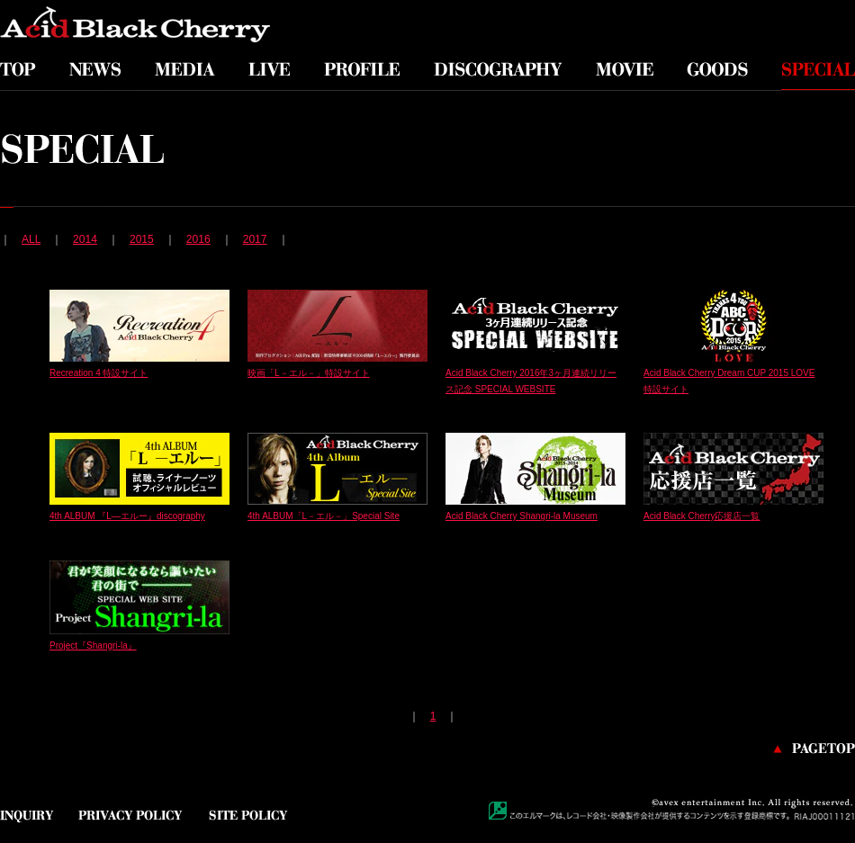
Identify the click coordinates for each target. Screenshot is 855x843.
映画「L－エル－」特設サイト (309, 373)
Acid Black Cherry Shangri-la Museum (522, 516)
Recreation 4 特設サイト (99, 373)
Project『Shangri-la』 (93, 645)
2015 (142, 239)
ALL (31, 239)
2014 (85, 239)
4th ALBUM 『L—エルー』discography (127, 516)
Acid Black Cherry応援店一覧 (702, 516)
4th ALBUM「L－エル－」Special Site (324, 516)
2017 (255, 239)
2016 (198, 239)
